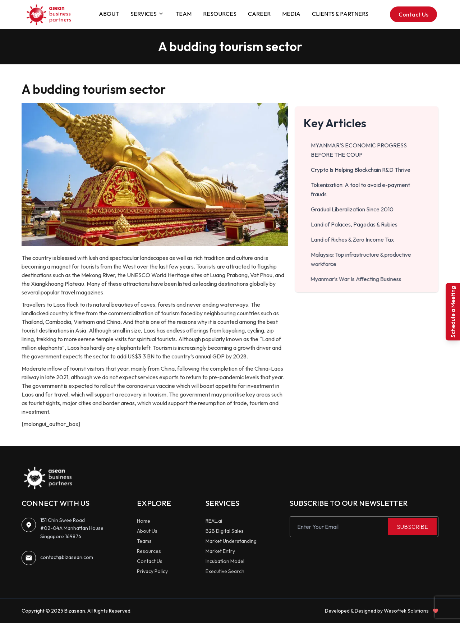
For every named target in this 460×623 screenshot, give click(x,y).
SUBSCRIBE (412, 526)
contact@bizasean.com (66, 557)
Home (143, 521)
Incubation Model (225, 561)
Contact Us (413, 14)
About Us (147, 531)
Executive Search (225, 571)
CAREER (259, 13)
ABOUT (109, 13)
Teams (144, 541)
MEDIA (291, 13)
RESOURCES (219, 13)
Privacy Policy (152, 571)
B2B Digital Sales (225, 531)
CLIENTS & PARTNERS (340, 13)
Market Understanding (231, 541)
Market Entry (220, 551)
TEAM (183, 13)
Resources (149, 551)
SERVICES (147, 13)
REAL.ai (214, 521)
